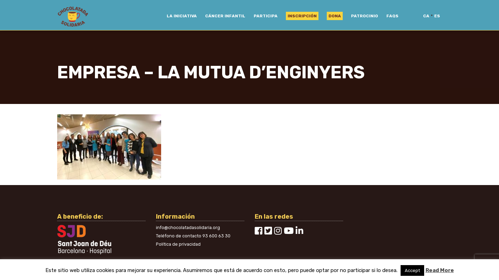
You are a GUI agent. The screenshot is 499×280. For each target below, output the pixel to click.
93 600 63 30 (216, 235)
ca (426, 16)
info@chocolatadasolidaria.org (188, 227)
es (437, 16)
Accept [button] (412, 270)
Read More (440, 270)
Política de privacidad (178, 244)
